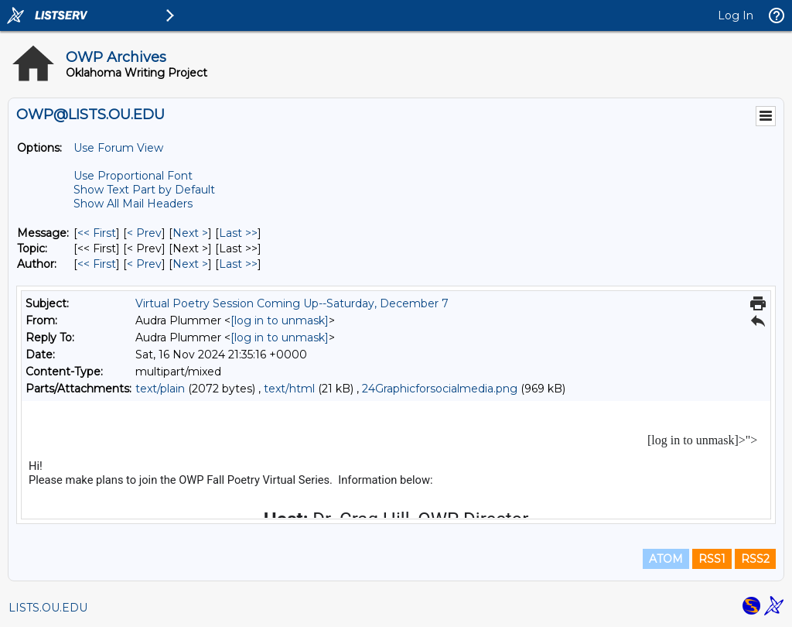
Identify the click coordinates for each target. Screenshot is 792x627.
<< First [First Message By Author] (96, 264)
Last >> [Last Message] (238, 233)
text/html (289, 389)
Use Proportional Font (133, 176)
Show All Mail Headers (133, 204)
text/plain (160, 389)
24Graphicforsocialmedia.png (439, 389)
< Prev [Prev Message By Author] (144, 264)
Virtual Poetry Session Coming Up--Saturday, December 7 (292, 303)
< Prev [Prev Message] (144, 233)
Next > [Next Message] (190, 233)
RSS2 (755, 559)
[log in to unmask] (279, 320)
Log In (735, 15)
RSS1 (711, 559)
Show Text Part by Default (144, 190)
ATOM (666, 559)
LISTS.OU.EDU (48, 608)
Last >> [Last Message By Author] (238, 264)
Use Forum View (118, 148)
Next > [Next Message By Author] (190, 264)
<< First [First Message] (96, 233)
